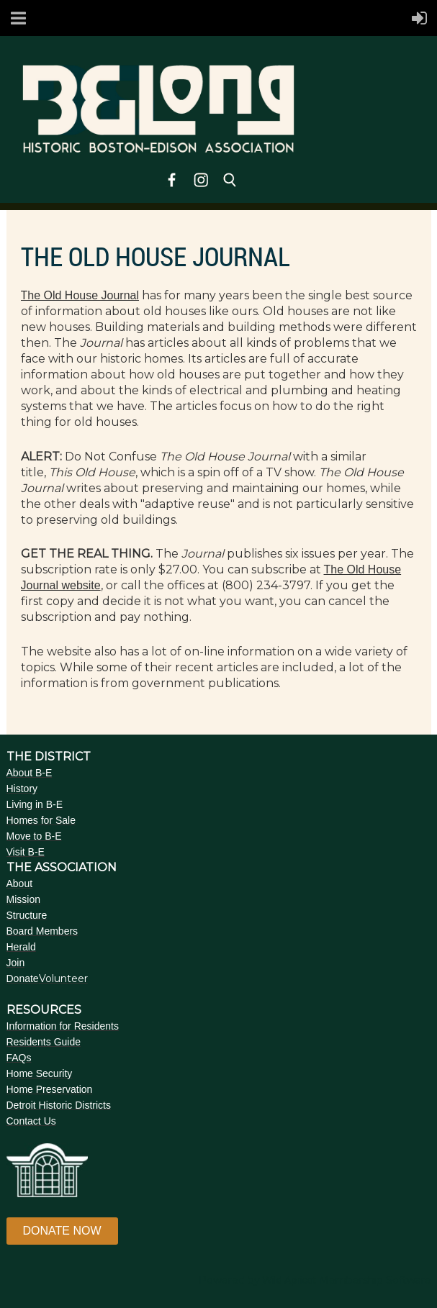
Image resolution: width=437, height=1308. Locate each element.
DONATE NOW (62, 1231)
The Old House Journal (80, 295)
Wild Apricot (289, 1280)
